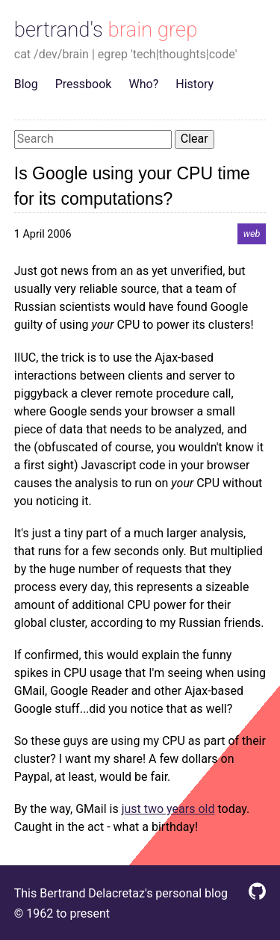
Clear (194, 139)
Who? (144, 84)
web (252, 234)
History (194, 84)
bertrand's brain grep (106, 29)
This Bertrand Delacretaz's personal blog (121, 893)
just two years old (168, 809)
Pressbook (83, 84)
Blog (26, 84)
